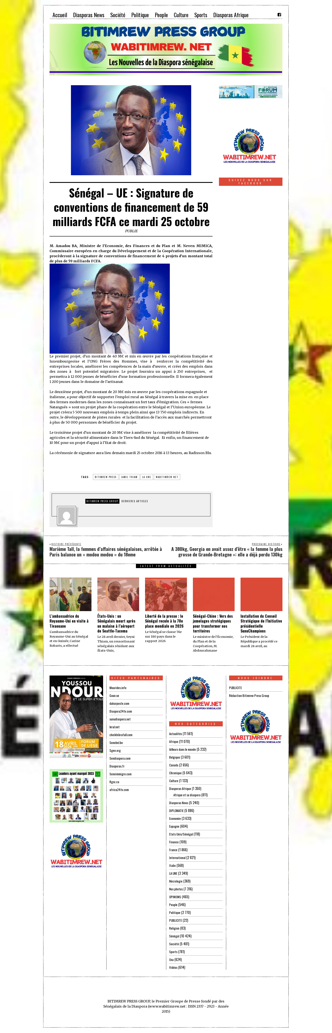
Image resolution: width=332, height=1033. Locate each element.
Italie (172, 865)
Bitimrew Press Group (102, 501)
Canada (173, 764)
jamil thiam (129, 477)
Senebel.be (116, 742)
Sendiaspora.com (120, 758)
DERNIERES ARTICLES (135, 501)
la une (146, 477)
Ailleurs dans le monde (184, 749)
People (173, 904)
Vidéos (173, 967)
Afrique (174, 741)
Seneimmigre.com (121, 773)
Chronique (175, 772)
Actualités (176, 733)
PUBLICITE (175, 920)
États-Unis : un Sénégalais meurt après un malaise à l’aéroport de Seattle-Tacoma (116, 623)
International (177, 857)
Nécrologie (176, 881)
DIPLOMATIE (176, 810)
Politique (175, 912)
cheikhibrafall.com (121, 734)
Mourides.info (118, 687)
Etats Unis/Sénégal (181, 834)
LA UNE (173, 873)
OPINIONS (175, 896)
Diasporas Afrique (181, 788)
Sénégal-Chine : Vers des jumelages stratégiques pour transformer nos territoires (213, 623)
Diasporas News (179, 802)
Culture (174, 780)
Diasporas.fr (117, 766)
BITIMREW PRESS (105, 477)
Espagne (174, 826)
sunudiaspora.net (120, 719)
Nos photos (176, 888)
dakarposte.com (119, 703)
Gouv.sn (114, 695)
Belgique (174, 757)
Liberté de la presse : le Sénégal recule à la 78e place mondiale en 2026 (164, 621)
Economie (175, 818)
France (173, 849)
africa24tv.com (119, 789)
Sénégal (174, 935)
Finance (174, 841)
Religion (174, 928)
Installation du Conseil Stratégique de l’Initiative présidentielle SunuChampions (261, 623)
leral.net (114, 726)
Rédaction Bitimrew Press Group (250, 695)
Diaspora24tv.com (121, 711)
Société (174, 943)
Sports (173, 951)
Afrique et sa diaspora (188, 794)
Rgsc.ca (114, 781)
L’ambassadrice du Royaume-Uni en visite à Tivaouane (69, 621)
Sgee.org (115, 750)
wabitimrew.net (167, 477)
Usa (171, 959)
